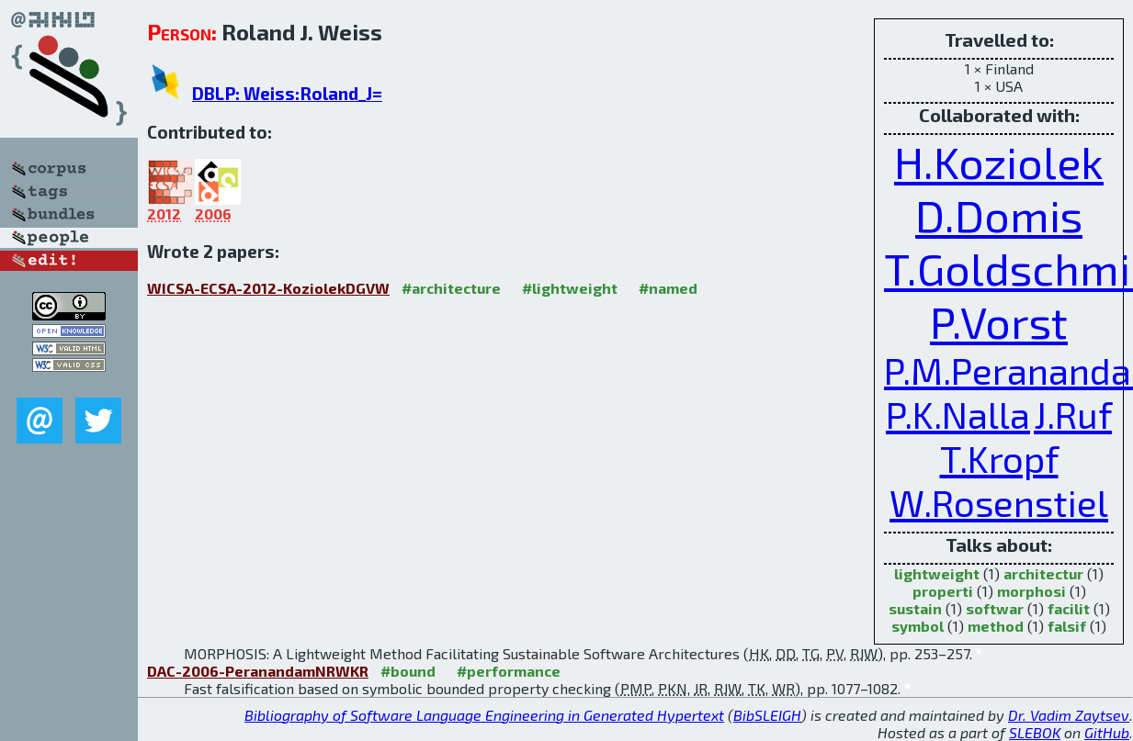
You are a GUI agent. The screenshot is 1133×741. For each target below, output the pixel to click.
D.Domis (998, 214)
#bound (408, 670)
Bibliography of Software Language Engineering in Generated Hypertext (484, 715)
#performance (509, 670)
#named (668, 288)
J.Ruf (1073, 414)
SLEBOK (1034, 732)
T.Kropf (999, 458)
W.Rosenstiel (998, 502)
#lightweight (569, 288)
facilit (1069, 608)
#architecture (451, 288)
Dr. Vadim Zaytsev (1068, 715)
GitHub (1106, 732)
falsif (1067, 625)
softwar (995, 608)
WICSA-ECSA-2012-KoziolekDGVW (268, 288)
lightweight (937, 573)
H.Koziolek (999, 161)
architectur (1043, 573)
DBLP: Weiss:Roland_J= (287, 93)
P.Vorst (999, 321)
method (996, 625)
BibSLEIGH (767, 715)
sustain (915, 608)
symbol (917, 625)
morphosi (1031, 591)
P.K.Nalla (958, 414)
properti (942, 591)
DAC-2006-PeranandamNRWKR (257, 670)
